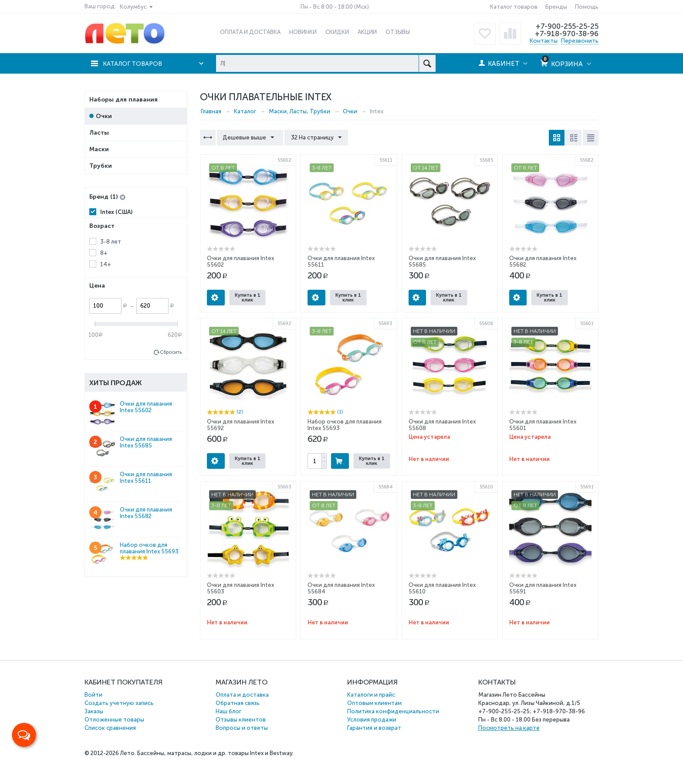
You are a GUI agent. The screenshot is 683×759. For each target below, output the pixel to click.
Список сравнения (110, 728)
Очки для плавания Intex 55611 (146, 477)
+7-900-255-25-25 (566, 26)
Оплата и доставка (242, 694)
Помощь (586, 6)
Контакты (544, 40)
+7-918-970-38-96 (566, 33)
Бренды (556, 6)
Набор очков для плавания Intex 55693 (149, 548)
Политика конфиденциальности (393, 711)
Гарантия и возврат (374, 728)
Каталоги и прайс (371, 694)
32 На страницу (314, 137)
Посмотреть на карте (509, 728)
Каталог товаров (514, 6)
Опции (216, 297)
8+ (104, 253)
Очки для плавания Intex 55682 (146, 512)
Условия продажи (371, 719)
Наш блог (228, 711)
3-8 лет (110, 241)
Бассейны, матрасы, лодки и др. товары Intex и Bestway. (215, 753)
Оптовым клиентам (374, 703)
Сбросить (171, 352)
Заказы (94, 711)
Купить (340, 461)
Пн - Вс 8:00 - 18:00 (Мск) (335, 6)
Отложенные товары (114, 719)
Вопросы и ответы (242, 728)
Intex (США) (116, 212)
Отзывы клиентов (241, 719)
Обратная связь (238, 703)
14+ (105, 264)
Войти (93, 694)
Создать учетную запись (119, 703)
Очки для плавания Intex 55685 (146, 442)
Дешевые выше (249, 137)
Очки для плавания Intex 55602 (146, 406)
